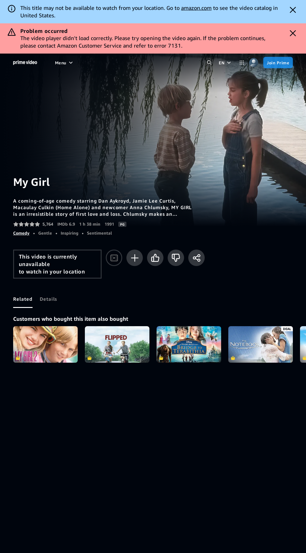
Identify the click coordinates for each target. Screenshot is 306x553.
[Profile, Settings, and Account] (254, 62)
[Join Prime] (278, 62)
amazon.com (196, 7)
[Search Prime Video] (209, 62)
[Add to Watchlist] (134, 258)
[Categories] (242, 62)
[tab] (23, 299)
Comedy (21, 233)
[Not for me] (176, 258)
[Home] (25, 62)
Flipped (117, 344)
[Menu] (64, 62)
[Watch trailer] (114, 258)
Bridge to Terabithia (189, 344)
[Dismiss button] (292, 10)
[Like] (155, 258)
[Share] (196, 258)
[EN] (225, 62)
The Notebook (260, 344)
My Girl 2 (45, 344)
